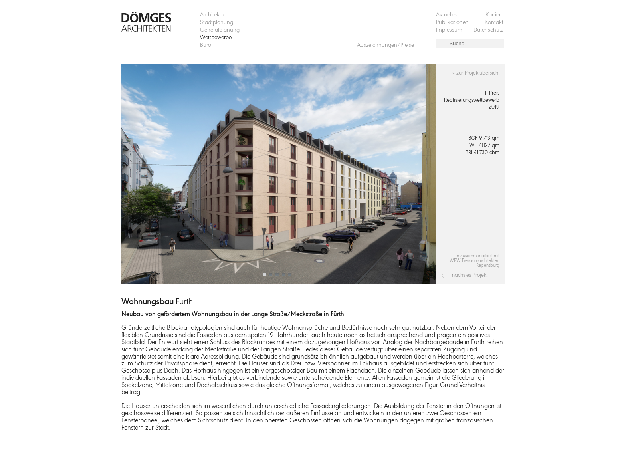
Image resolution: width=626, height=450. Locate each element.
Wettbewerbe (216, 38)
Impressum (449, 30)
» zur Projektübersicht (475, 73)
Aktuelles (447, 15)
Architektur (213, 15)
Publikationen (452, 23)
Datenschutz (488, 30)
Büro (205, 45)
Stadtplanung (216, 23)
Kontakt (494, 23)
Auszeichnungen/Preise (385, 45)
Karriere (494, 15)
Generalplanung (220, 30)
